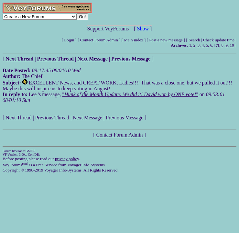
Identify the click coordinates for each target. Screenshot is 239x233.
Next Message (87, 117)
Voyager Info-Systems (86, 164)
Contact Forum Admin (99, 40)
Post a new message (166, 40)
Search (194, 40)
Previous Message (124, 117)
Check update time (218, 40)
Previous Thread (52, 117)
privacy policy (67, 158)
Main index (133, 40)
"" (130, 94)
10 (232, 45)
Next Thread (18, 117)
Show (143, 28)
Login (69, 40)
